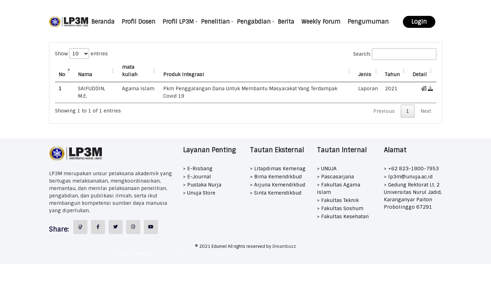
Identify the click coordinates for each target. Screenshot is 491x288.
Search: (394, 54)
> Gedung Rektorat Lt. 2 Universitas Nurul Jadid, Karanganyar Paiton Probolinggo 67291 (413, 196)
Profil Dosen (138, 21)
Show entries (81, 53)
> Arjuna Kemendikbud (277, 185)
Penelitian (215, 21)
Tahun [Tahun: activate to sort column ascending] (392, 74)
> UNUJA (327, 168)
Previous (384, 111)
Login (419, 21)
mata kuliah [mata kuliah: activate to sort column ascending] (129, 71)
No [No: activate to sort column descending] (62, 74)
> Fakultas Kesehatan (343, 216)
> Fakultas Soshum (340, 208)
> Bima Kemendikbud (276, 176)
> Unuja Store (199, 193)
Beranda (103, 21)
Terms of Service (131, 253)
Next (426, 111)
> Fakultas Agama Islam (338, 188)
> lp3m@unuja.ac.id (408, 176)
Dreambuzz (284, 246)
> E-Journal (197, 176)
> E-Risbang (198, 168)
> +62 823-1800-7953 (411, 168)
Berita (286, 21)
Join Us (179, 253)
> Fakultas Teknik (338, 200)
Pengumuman (368, 21)
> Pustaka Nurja (202, 185)
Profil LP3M (178, 21)
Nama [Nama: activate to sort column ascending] (85, 74)
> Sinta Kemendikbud (275, 193)
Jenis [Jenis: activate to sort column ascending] (364, 74)
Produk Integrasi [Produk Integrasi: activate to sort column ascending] (183, 74)
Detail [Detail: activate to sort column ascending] (419, 74)
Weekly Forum (320, 21)
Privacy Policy (224, 253)
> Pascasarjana (335, 176)
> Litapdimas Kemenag (278, 168)
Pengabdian (254, 21)
